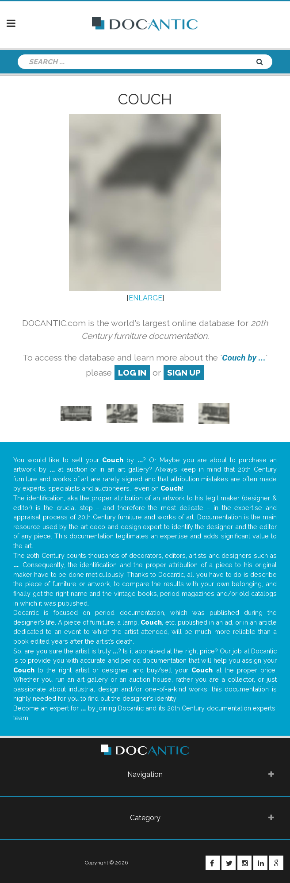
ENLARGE (145, 298)
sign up (184, 372)
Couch (145, 99)
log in (132, 372)
